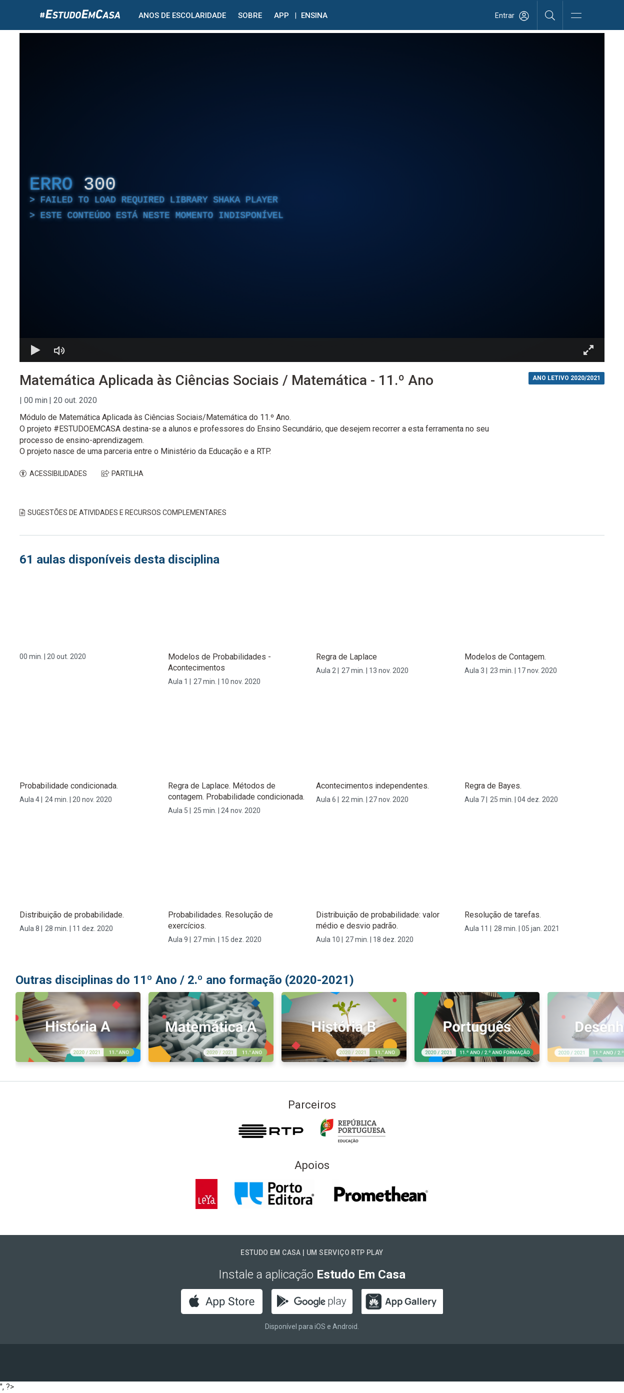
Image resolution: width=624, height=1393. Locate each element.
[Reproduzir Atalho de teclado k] (36, 350)
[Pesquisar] (550, 15)
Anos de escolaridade (182, 15)
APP (281, 15)
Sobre (250, 15)
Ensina (314, 15)
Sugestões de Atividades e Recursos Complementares (123, 512)
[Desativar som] (60, 350)
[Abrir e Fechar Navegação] (576, 16)
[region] (312, 197)
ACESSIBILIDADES (53, 474)
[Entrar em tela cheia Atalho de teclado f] (588, 350)
